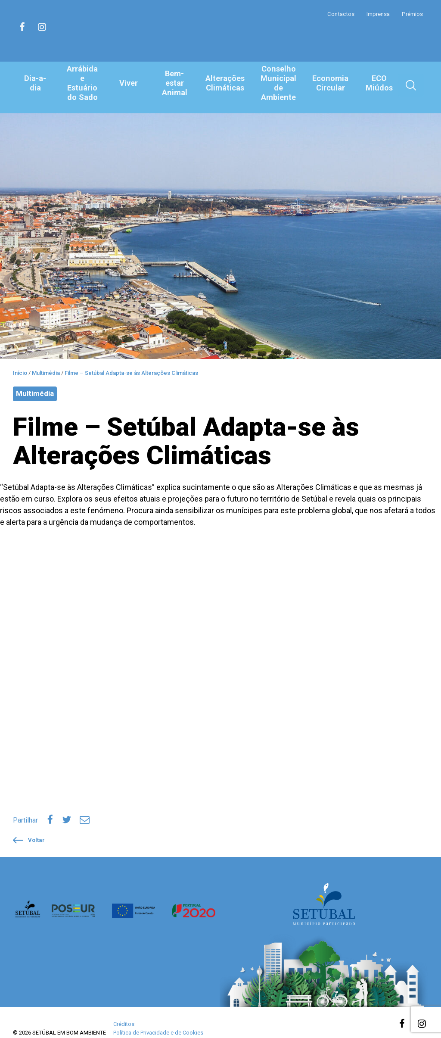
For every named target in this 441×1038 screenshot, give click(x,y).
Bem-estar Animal (176, 83)
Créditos (123, 1012)
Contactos (337, 14)
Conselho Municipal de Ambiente (279, 83)
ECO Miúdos (378, 83)
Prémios (412, 14)
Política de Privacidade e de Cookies (158, 1021)
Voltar (29, 828)
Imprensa (376, 14)
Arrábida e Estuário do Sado (82, 83)
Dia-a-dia (35, 83)
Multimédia (35, 384)
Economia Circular (330, 83)
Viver (130, 83)
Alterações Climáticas (227, 83)
